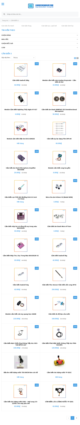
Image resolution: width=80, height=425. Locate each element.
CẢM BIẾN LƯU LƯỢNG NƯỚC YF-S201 (59, 401)
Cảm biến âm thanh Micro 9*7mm (59, 226)
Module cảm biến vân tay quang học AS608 (20, 314)
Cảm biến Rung (26, 26)
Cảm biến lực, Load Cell (49, 26)
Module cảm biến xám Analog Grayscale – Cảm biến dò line (59, 81)
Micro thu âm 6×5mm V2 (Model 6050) (59, 197)
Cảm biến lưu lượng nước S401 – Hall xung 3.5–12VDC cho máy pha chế (21, 402)
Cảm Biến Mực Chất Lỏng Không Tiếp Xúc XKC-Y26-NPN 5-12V (21, 344)
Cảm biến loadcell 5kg (59, 255)
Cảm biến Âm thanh (8, 26)
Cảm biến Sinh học (67, 26)
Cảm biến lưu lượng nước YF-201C (59, 372)
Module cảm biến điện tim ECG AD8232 (21, 139)
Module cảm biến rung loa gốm (59, 168)
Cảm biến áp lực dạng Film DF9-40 (59, 139)
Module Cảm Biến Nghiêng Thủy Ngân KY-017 (20, 109)
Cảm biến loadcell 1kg (21, 285)
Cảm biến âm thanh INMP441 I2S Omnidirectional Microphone (59, 110)
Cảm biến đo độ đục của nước (59, 314)
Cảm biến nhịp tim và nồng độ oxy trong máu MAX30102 (21, 227)
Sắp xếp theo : (6, 57)
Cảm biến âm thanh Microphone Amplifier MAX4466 (21, 168)
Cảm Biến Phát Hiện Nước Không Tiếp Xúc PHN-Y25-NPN (59, 344)
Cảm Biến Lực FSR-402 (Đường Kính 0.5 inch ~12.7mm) (21, 198)
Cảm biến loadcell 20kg (20, 80)
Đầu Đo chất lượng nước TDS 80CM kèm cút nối (21, 372)
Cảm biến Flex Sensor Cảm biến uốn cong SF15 (59, 285)
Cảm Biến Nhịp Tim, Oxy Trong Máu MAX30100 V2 (21, 255)
